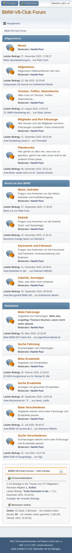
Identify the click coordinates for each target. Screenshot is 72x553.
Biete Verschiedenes (31, 407)
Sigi (40, 457)
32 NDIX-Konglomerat (14, 376)
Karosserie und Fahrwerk (35, 245)
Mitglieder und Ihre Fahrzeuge (38, 119)
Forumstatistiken (20, 478)
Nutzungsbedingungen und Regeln (32, 541)
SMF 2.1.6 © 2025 (27, 545)
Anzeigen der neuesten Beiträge (23, 498)
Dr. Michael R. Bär (40, 376)
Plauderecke (26, 147)
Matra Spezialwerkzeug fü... (17, 60)
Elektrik (23, 217)
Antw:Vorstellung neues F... (17, 140)
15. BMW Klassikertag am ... (17, 112)
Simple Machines (45, 545)
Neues (22, 45)
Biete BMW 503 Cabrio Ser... (18, 337)
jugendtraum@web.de (49, 337)
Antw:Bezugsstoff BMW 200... (18, 295)
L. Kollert (31, 487)
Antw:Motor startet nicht (15, 172)
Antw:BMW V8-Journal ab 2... (18, 428)
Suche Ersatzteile (29, 383)
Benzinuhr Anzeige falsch (16, 239)
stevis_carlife (42, 400)
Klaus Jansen (44, 112)
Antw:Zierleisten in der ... (16, 271)
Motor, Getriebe (28, 189)
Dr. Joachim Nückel (42, 172)
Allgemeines (26, 66)
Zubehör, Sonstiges (31, 277)
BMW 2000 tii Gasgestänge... (18, 457)
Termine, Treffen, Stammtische (38, 91)
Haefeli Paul (37, 49)
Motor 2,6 (8, 210)
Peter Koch (42, 60)
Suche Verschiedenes (32, 435)
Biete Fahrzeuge (29, 312)
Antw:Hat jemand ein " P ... (17, 400)
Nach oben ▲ (56, 541)
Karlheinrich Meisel (43, 84)
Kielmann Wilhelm (43, 271)
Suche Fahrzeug (29, 344)
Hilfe (12, 541)
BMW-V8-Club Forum (24, 12)
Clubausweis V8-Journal (15, 84)
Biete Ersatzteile (29, 358)
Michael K (39, 239)
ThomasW (41, 140)
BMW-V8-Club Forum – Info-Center (29, 470)
